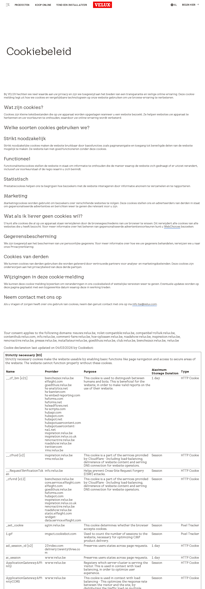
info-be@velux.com (144, 304)
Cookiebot (85, 348)
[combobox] (173, 5)
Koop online (42, 5)
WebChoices (172, 226)
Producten (22, 5)
